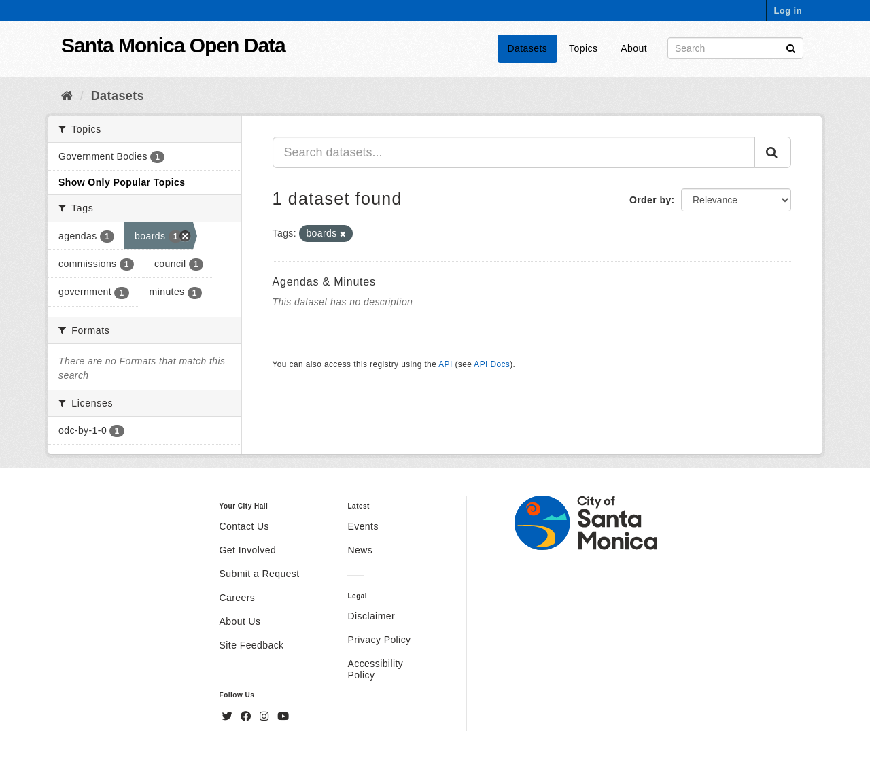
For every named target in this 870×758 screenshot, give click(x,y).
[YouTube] (283, 716)
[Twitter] (229, 716)
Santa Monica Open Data (173, 45)
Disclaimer (371, 615)
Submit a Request (260, 573)
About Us (240, 621)
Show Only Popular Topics (121, 182)
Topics (583, 48)
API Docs (492, 364)
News (359, 550)
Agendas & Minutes (324, 282)
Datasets (528, 48)
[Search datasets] (735, 48)
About (634, 48)
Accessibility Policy (375, 669)
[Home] (67, 96)
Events (362, 526)
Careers (238, 597)
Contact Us (244, 526)
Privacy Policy (379, 639)
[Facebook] (247, 716)
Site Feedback (252, 645)
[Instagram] (266, 716)
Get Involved (248, 550)
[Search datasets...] (514, 152)
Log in (787, 10)
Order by (650, 199)
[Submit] (791, 47)
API (445, 364)
